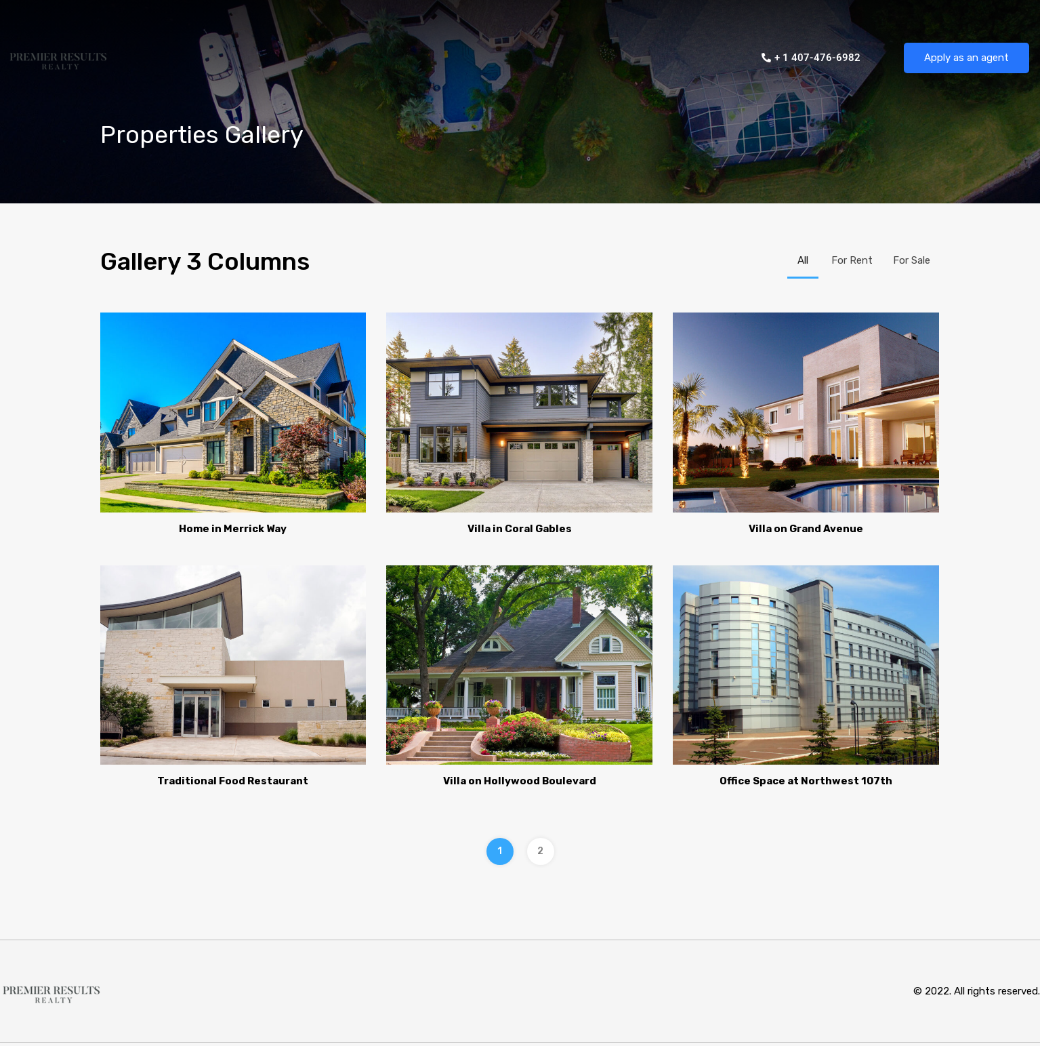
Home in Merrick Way (233, 529)
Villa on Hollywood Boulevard (519, 781)
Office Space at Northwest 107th (806, 781)
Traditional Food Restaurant (232, 781)
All (802, 260)
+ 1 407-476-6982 (811, 58)
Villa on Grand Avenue (806, 529)
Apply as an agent (966, 58)
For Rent (852, 260)
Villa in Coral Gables (519, 529)
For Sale (911, 260)
